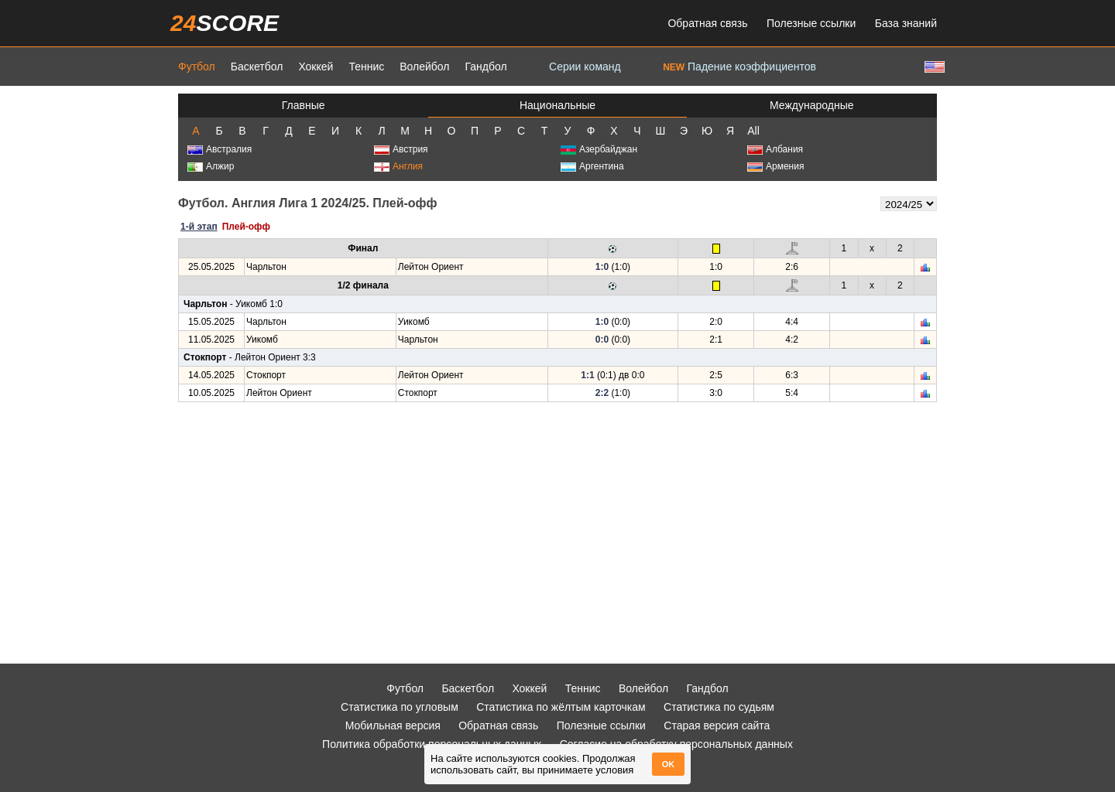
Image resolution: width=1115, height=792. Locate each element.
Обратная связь (707, 23)
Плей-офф (246, 226)
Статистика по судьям (719, 707)
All (753, 131)
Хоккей (315, 66)
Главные (303, 105)
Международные (812, 105)
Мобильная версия (393, 725)
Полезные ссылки (811, 23)
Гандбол (485, 66)
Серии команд (585, 66)
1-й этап (199, 226)
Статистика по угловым (399, 707)
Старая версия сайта (717, 725)
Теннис (366, 66)
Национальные (557, 105)
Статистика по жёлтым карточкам (561, 707)
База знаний (906, 23)
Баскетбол (257, 66)
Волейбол (424, 66)
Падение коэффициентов (739, 66)
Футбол (196, 66)
